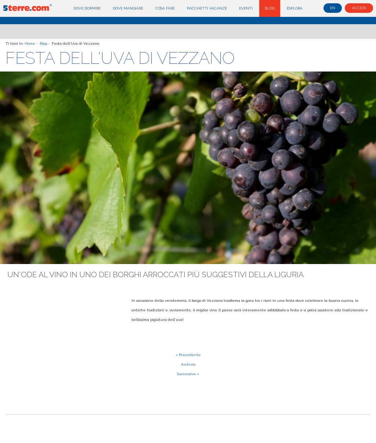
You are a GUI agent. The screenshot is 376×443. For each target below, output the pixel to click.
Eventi (246, 8)
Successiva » (188, 374)
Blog (270, 8)
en (332, 8)
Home (30, 43)
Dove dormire (87, 8)
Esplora (295, 8)
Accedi (359, 8)
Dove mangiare (128, 8)
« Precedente (188, 355)
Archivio (188, 364)
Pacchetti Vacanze (207, 8)
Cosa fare (165, 8)
